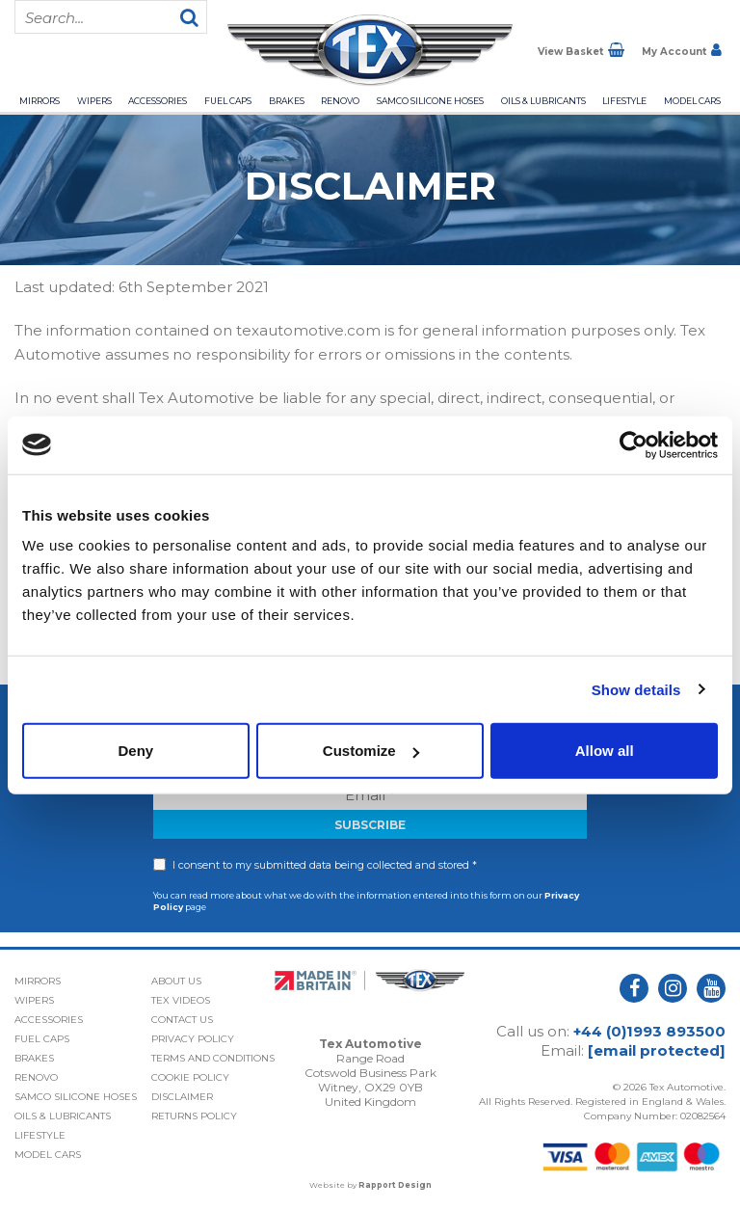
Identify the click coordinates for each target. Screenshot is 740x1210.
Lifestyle (624, 100)
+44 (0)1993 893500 (649, 1031)
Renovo (340, 100)
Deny (135, 750)
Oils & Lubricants (543, 100)
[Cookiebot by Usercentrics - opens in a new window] (633, 444)
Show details (636, 689)
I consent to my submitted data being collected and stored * (324, 865)
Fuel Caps (227, 100)
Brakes (286, 100)
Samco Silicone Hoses (430, 100)
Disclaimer (182, 1096)
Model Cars (692, 100)
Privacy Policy (192, 1039)
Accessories (157, 100)
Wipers (94, 100)
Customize (371, 750)
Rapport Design (395, 1185)
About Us (176, 981)
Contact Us (182, 1019)
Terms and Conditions (213, 1058)
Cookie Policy (190, 1077)
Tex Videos (180, 1000)
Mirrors (39, 100)
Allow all (604, 750)
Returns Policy (194, 1116)
